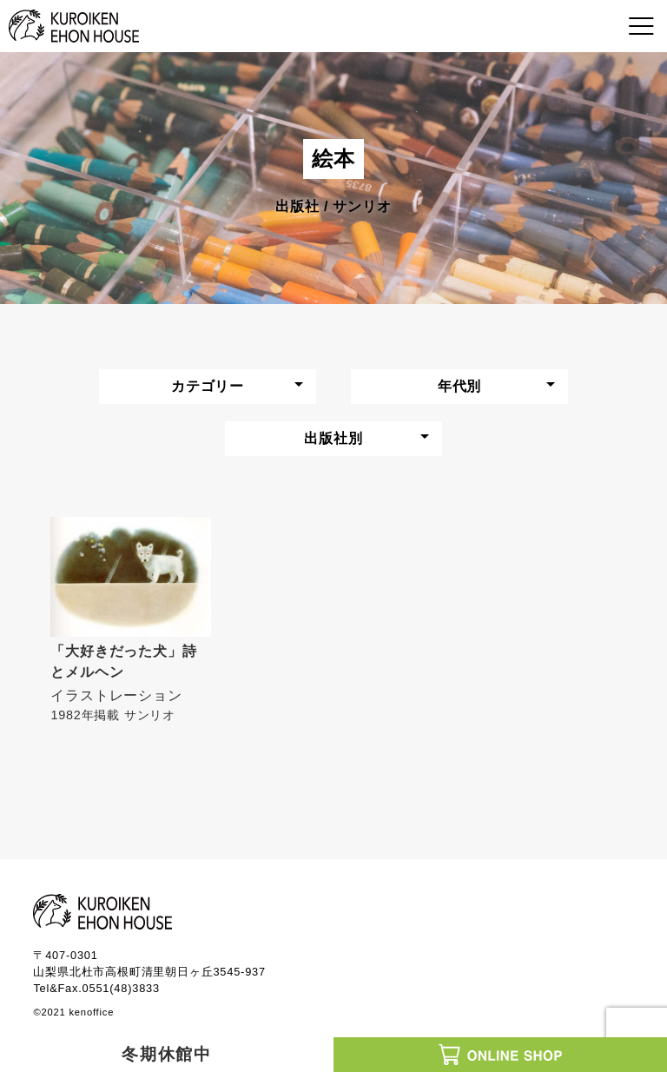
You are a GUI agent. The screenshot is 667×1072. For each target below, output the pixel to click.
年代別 (459, 386)
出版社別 (333, 438)
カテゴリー (207, 386)
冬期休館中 (167, 1054)
